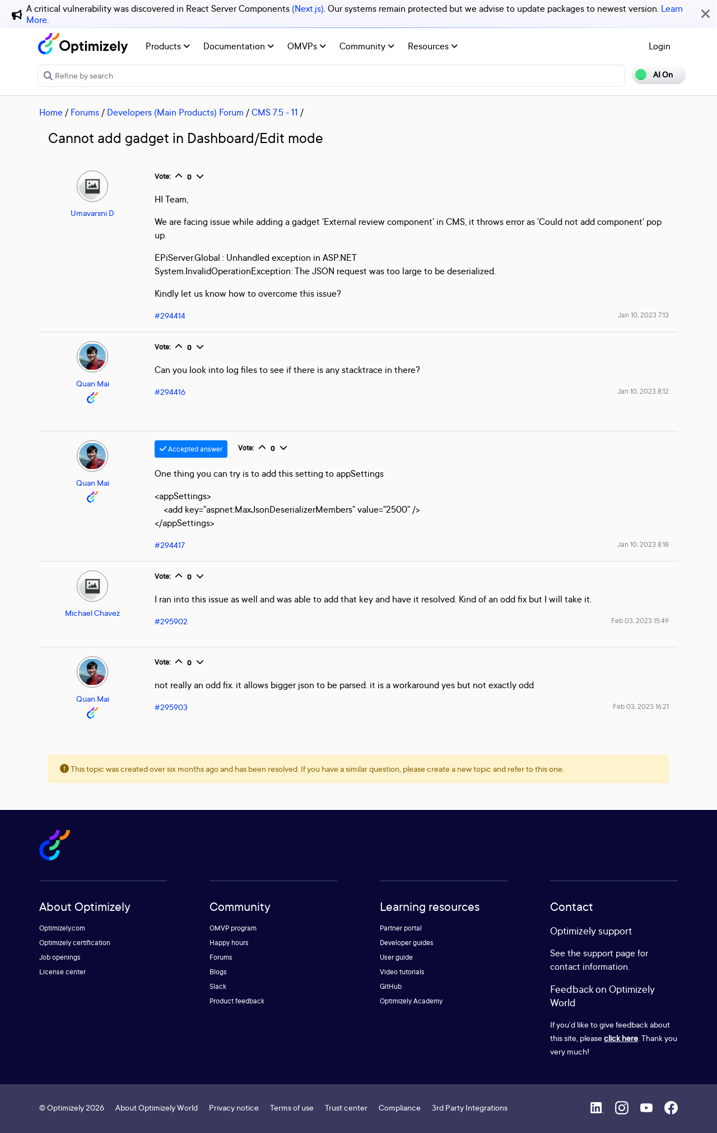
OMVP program (233, 928)
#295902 (171, 621)
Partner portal (401, 928)
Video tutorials (402, 972)
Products (168, 46)
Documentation (238, 46)
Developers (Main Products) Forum (175, 112)
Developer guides (407, 942)
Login (660, 46)
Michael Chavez (92, 612)
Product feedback (236, 1001)
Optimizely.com (62, 928)
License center (62, 972)
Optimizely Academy (411, 1001)
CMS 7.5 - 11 (275, 112)
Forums (85, 112)
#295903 (171, 707)
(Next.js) (308, 8)
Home (51, 112)
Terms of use (292, 1107)
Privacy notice (234, 1107)
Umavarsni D (92, 213)
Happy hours (229, 942)
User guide (396, 957)
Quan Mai (92, 383)
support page (609, 953)
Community (366, 46)
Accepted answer (191, 449)
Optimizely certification (74, 942)
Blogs (218, 972)
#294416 (170, 391)
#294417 (170, 545)
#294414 (170, 315)
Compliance (400, 1107)
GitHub (391, 986)
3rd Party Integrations (470, 1107)
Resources (433, 46)
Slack (217, 986)
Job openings (60, 957)
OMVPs (306, 46)
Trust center (346, 1107)
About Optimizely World (156, 1107)
